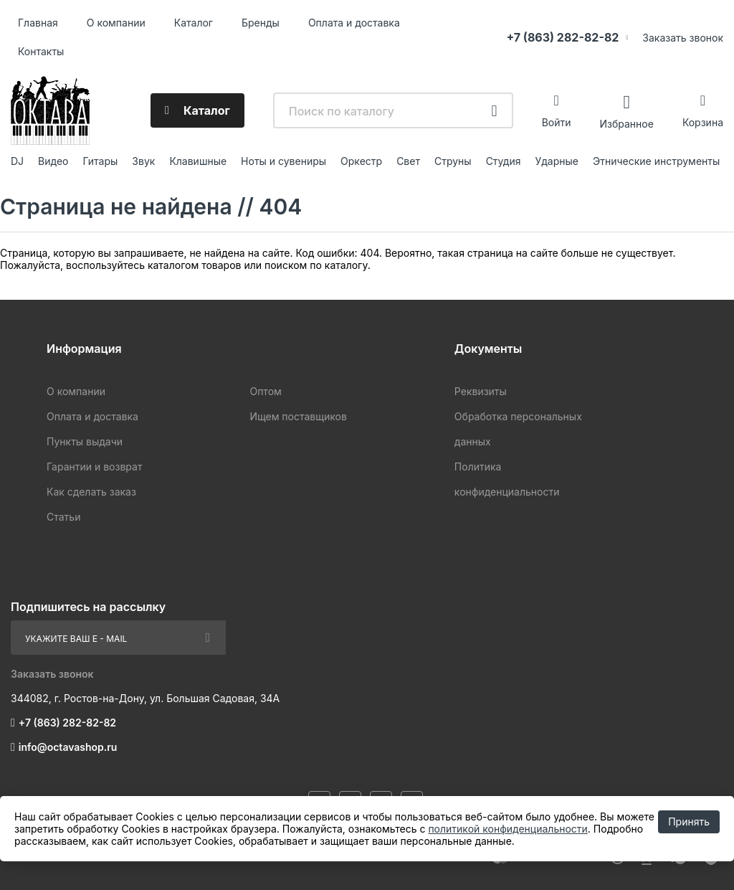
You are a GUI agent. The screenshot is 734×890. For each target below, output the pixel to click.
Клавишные (198, 161)
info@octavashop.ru (68, 747)
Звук (143, 161)
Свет (408, 161)
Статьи (63, 517)
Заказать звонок (682, 38)
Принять (689, 821)
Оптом (265, 391)
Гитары (100, 161)
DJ (17, 161)
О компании (116, 22)
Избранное (626, 123)
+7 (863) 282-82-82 (562, 37)
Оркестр (361, 161)
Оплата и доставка (354, 22)
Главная (38, 22)
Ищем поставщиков (297, 416)
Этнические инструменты (656, 161)
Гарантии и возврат (94, 466)
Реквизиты (480, 391)
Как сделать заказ (91, 492)
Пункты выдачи (85, 441)
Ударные (556, 161)
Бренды (261, 22)
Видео (53, 161)
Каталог (193, 22)
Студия (503, 161)
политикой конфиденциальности (507, 829)
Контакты (41, 51)
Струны (453, 161)
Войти (556, 122)
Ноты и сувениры (283, 161)
